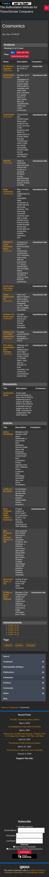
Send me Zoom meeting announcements (25, 849)
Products (24, 682)
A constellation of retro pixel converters (24, 727)
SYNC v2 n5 (13, 628)
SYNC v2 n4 (13, 626)
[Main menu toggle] (46, 7)
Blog (5, 699)
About (24, 693)
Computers (24, 661)
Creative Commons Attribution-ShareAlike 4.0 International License (24, 871)
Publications (24, 672)
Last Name (11, 841)
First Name (11, 836)
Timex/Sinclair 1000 (19, 56)
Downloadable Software (24, 667)
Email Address (11, 830)
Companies (24, 677)
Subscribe (24, 852)
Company (19, 645)
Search (6, 656)
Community (24, 688)
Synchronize (8, 194)
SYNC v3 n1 (13, 632)
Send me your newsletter (25, 847)
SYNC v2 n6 (13, 630)
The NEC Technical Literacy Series (24, 720)
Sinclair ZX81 (23, 52)
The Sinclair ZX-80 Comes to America (24, 743)
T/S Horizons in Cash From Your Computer (24, 750)
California (8, 645)
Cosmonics (7, 71)
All (12, 52)
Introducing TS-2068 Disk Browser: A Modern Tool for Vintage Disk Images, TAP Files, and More (24, 735)
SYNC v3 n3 (13, 634)
